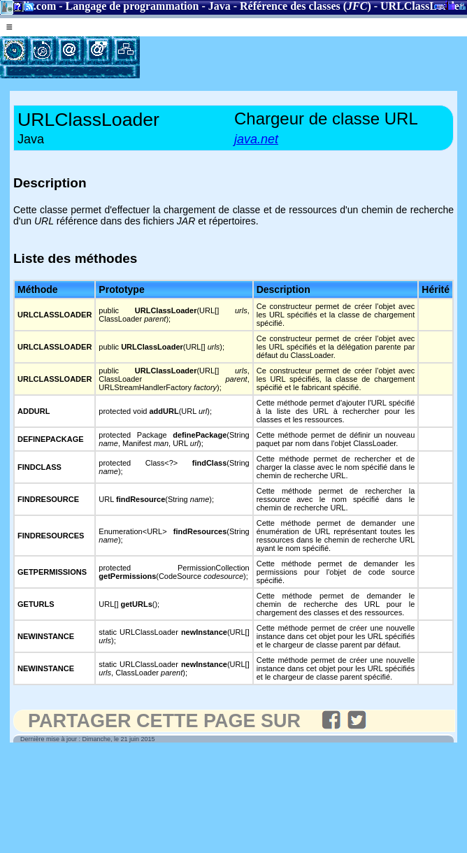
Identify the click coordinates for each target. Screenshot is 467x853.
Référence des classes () (305, 6)
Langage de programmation (132, 6)
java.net (256, 139)
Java (219, 6)
